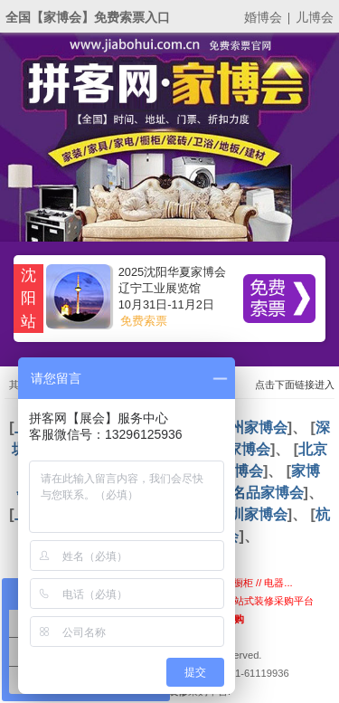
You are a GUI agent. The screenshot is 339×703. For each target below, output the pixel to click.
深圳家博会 (251, 514)
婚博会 (263, 17)
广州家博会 (251, 427)
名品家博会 (267, 492)
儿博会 (315, 17)
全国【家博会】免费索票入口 (87, 17)
